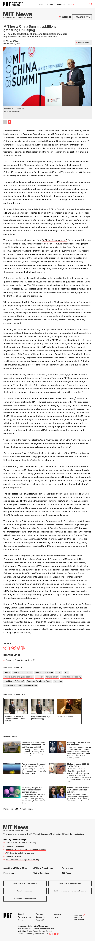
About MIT (40, 920)
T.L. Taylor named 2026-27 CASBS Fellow (78, 765)
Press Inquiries (10, 873)
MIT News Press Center (43, 868)
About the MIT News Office (15, 868)
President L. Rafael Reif (14, 681)
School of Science (13, 856)
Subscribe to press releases (70, 883)
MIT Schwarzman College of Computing (22, 860)
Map (24, 931)
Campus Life (40, 917)
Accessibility (29, 934)
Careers (42, 931)
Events (29, 931)
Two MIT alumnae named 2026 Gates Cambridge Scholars (78, 789)
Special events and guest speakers (18, 677)
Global (7, 672)
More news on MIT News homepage (18, 809)
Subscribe (66, 17)
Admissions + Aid (24, 917)
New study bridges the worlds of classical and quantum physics (31, 789)
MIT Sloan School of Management (20, 853)
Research (51, 4)
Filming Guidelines (41, 873)
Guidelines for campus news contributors (70, 891)
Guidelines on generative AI (25, 898)
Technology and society (71, 677)
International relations (44, 672)
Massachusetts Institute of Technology (33, 926)
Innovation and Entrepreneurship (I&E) (20, 685)
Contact (49, 931)
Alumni (20, 920)
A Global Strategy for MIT (54, 240)
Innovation (61, 4)
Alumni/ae (58, 681)
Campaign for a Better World (38, 681)
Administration (52, 677)
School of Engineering (15, 846)
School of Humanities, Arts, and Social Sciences (26, 849)
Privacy (20, 934)
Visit (19, 931)
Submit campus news (25, 891)
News (56, 917)
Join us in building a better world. (79, 917)
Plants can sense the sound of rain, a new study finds (33, 765)
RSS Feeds (66, 873)
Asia (66, 672)
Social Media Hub (41, 934)
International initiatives (22, 672)
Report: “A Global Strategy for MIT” (20, 660)
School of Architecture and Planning (21, 843)
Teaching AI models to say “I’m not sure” (78, 743)
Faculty (40, 677)
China (58, 672)
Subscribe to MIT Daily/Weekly (25, 883)
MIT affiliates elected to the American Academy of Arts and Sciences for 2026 (33, 744)
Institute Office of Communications (69, 834)
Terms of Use (67, 868)
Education (41, 4)
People (35, 931)
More (71, 4)
